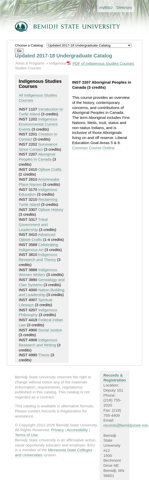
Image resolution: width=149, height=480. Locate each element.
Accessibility (77, 430)
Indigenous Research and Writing (38, 342)
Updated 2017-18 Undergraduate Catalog (63, 55)
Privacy (57, 430)
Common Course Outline (93, 148)
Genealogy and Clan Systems (42, 282)
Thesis (44, 355)
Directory (124, 7)
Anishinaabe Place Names (39, 182)
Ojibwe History (50, 209)
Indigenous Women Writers (38, 272)
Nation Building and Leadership (41, 292)
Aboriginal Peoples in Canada (37, 156)
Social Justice (50, 330)
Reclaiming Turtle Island (38, 202)
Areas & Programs (29, 63)
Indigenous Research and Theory (38, 257)
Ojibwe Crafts (49, 169)
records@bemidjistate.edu (125, 425)
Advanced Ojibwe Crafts (37, 237)
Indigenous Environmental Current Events (38, 124)
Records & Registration (114, 377)
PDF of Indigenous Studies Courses (103, 63)
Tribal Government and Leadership (33, 224)
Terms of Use (26, 435)
